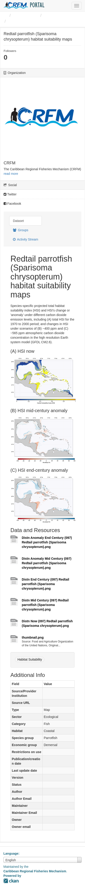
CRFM (50, 15)
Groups (20, 230)
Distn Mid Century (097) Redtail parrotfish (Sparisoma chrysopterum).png (45, 604)
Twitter (10, 194)
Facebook (12, 203)
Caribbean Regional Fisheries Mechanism (34, 871)
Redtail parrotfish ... (27, 21)
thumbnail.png (33, 637)
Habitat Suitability (29, 659)
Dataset (18, 221)
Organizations (25, 15)
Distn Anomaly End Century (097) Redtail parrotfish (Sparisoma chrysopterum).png (47, 542)
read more (11, 173)
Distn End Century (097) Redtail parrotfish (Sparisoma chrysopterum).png (45, 584)
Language (10, 853)
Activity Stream (25, 239)
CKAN (11, 880)
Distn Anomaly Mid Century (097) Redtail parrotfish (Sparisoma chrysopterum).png (46, 563)
